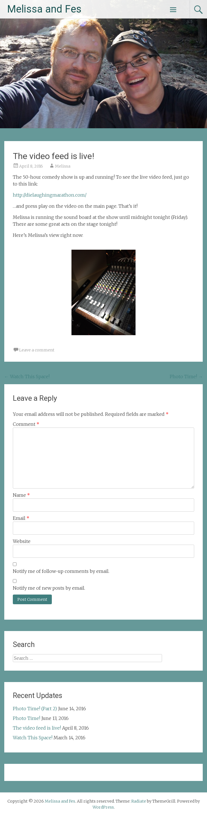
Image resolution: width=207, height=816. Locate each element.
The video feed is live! (37, 728)
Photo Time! (186, 376)
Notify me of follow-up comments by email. (61, 571)
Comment (26, 424)
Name (21, 495)
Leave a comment (36, 350)
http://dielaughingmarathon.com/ (50, 195)
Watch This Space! (27, 376)
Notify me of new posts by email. (49, 588)
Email (21, 518)
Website (21, 541)
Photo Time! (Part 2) (35, 708)
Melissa (62, 166)
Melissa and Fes (44, 9)
